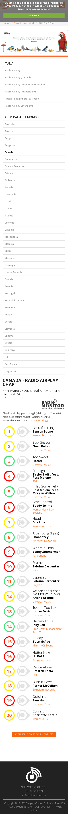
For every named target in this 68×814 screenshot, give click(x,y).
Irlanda (9, 208)
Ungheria (10, 371)
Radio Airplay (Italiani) (18, 77)
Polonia (9, 286)
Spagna (9, 335)
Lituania (9, 229)
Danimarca (11, 159)
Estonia (9, 173)
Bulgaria (10, 145)
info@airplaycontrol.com (34, 795)
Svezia (8, 342)
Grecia (9, 201)
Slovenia (10, 328)
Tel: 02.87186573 (34, 791)
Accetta (34, 15)
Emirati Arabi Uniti (15, 166)
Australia (10, 124)
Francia (9, 187)
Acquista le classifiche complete (34, 734)
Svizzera (10, 350)
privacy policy (42, 9)
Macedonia (11, 236)
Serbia (8, 321)
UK (6, 357)
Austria (9, 131)
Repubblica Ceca (14, 300)
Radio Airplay (12, 70)
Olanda (9, 279)
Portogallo (11, 293)
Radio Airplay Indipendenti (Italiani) (25, 84)
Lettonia (9, 222)
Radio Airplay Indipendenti (20, 91)
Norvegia (10, 265)
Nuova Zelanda (13, 272)
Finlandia (10, 180)
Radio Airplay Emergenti (19, 105)
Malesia (9, 243)
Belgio (8, 138)
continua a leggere (41, 420)
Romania (10, 307)
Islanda (9, 215)
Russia (8, 314)
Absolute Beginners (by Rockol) (22, 98)
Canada (9, 152)
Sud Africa (11, 364)
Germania (10, 194)
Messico (9, 258)
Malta (8, 251)
